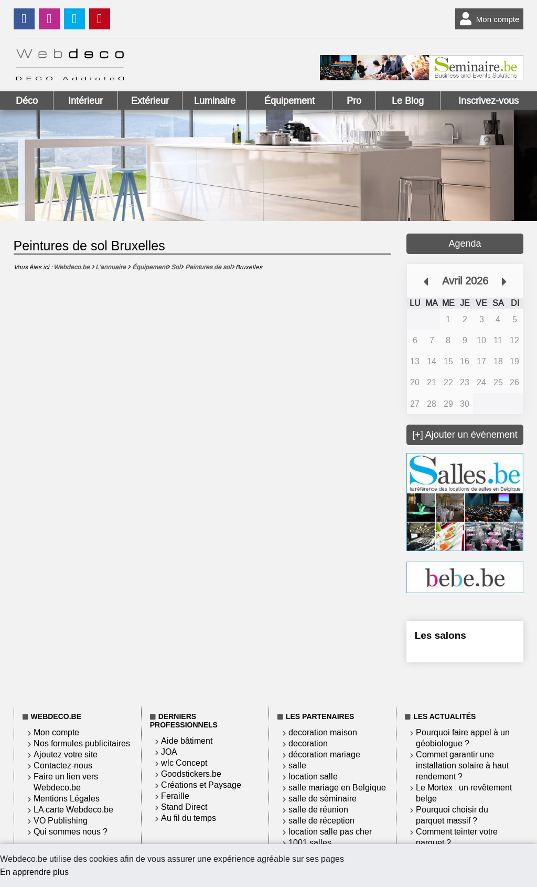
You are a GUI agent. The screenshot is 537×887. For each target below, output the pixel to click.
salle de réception (321, 820)
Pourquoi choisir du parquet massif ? (452, 815)
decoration (308, 743)
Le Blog (408, 100)
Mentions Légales (67, 798)
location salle (313, 776)
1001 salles (309, 842)
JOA (169, 751)
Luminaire (214, 100)
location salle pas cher (330, 831)
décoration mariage (324, 754)
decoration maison (322, 732)
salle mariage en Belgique (337, 787)
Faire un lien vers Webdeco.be (66, 782)
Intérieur (85, 100)
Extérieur (150, 100)
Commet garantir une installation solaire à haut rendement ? (462, 765)
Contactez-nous (63, 765)
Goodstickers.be (191, 773)
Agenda (464, 243)
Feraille (175, 795)
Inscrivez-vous (488, 100)
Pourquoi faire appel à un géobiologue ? (463, 738)
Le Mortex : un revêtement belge (464, 793)
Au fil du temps (188, 817)
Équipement (289, 100)
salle (297, 765)
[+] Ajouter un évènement (465, 434)
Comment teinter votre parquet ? (457, 837)
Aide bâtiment (186, 740)
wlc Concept (184, 762)
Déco (27, 100)
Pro (354, 100)
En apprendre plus (34, 872)
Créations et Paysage (201, 784)
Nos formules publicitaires (82, 743)
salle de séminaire (322, 798)
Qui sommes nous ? (71, 831)
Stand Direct (184, 806)
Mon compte (487, 18)
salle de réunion (318, 809)
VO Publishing (61, 820)
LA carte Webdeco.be (73, 809)
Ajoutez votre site (66, 754)
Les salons (440, 635)
